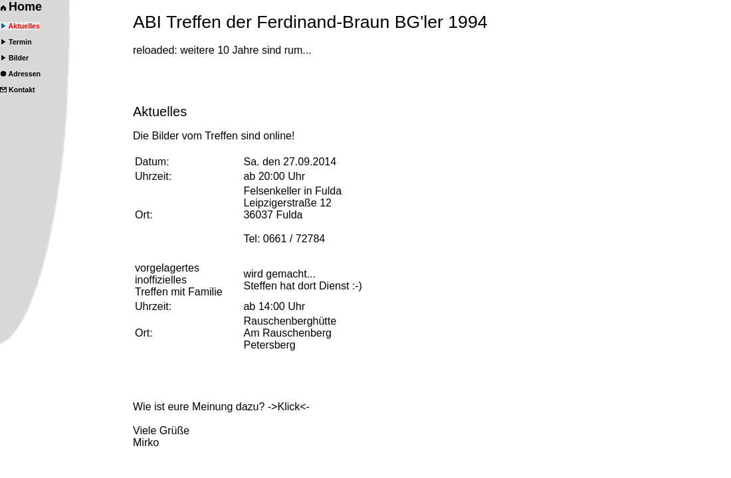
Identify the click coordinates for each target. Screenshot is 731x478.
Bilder (14, 58)
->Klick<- (289, 406)
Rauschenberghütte (289, 321)
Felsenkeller (271, 191)
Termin (16, 42)
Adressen (20, 74)
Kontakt (17, 90)
